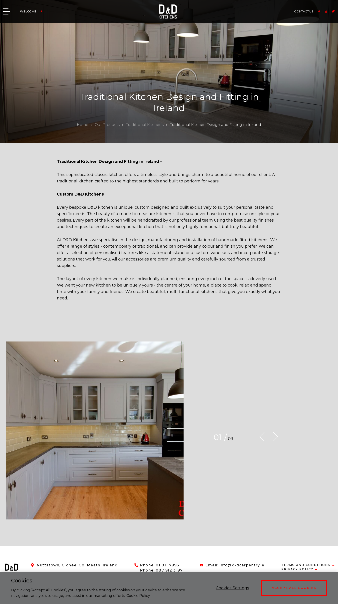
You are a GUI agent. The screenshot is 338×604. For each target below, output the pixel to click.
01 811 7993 (167, 565)
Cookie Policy (138, 596)
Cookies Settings (232, 588)
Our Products (107, 125)
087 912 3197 (169, 570)
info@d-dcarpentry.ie (242, 565)
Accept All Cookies (294, 588)
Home (82, 125)
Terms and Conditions (308, 565)
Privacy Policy (299, 569)
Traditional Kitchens (145, 125)
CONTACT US (304, 11)
